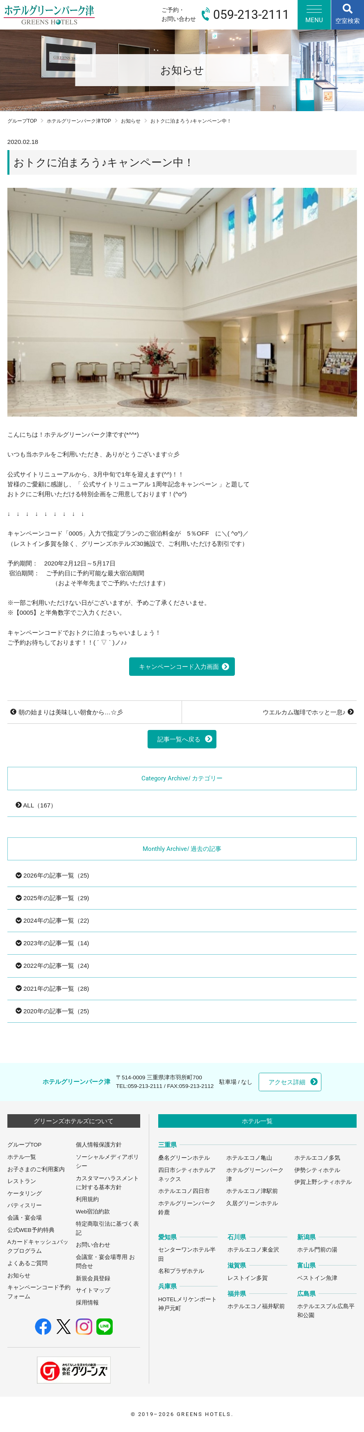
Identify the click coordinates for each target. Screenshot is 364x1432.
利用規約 (87, 1199)
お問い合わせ (93, 1245)
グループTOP (22, 121)
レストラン (21, 1181)
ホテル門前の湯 (317, 1250)
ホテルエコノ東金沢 (253, 1250)
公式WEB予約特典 (31, 1230)
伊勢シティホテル (317, 1170)
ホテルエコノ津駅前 (252, 1191)
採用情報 (87, 1303)
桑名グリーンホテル (184, 1158)
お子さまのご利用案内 (36, 1169)
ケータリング (24, 1193)
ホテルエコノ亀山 (249, 1158)
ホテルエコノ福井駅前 (256, 1306)
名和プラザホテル (181, 1271)
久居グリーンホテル (252, 1203)
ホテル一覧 (21, 1157)
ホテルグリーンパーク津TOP (79, 121)
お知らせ (131, 121)
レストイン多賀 (248, 1278)
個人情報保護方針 (99, 1145)
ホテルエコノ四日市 (184, 1191)
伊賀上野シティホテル (323, 1182)
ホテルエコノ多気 (317, 1158)
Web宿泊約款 (93, 1212)
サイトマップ (93, 1290)
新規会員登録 (93, 1278)
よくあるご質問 (27, 1263)
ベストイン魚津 (317, 1278)
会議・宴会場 (24, 1218)
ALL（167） (36, 805)
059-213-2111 (145, 1086)
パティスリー (24, 1205)
